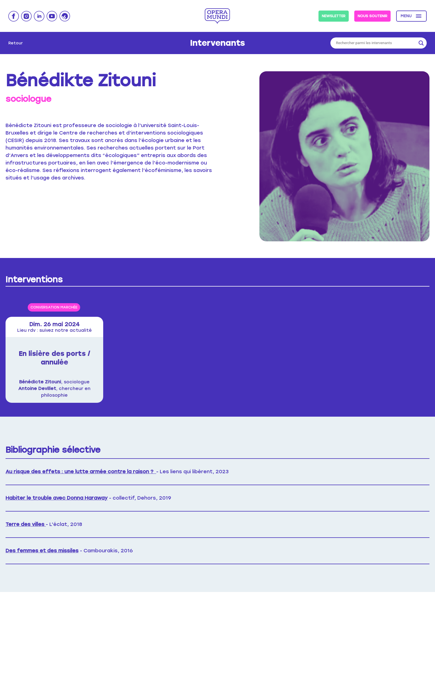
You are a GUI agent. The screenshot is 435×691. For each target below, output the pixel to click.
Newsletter (333, 16)
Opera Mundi (217, 16)
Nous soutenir (372, 16)
